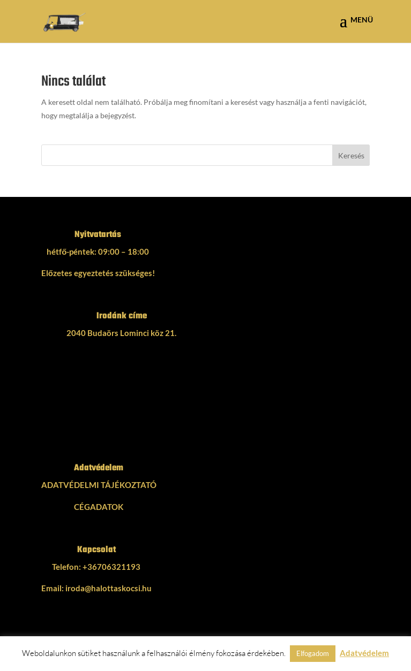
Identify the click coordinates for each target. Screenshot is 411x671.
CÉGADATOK (98, 507)
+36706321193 (111, 566)
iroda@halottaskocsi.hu (108, 588)
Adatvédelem (364, 653)
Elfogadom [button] (312, 653)
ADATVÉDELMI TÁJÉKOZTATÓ (98, 485)
